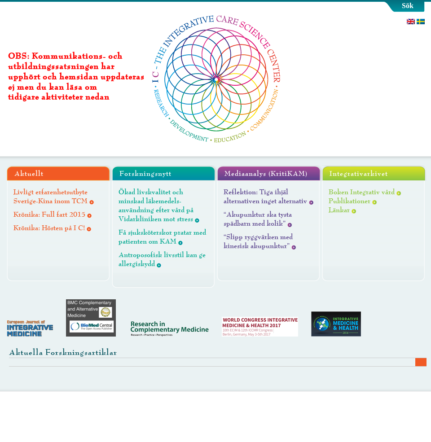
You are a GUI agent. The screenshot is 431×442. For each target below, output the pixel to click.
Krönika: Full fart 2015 (49, 214)
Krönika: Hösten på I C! (49, 228)
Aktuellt (29, 173)
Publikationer (349, 201)
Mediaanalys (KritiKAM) (266, 173)
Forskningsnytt (145, 173)
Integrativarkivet (359, 173)
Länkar (339, 210)
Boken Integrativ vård (362, 192)
